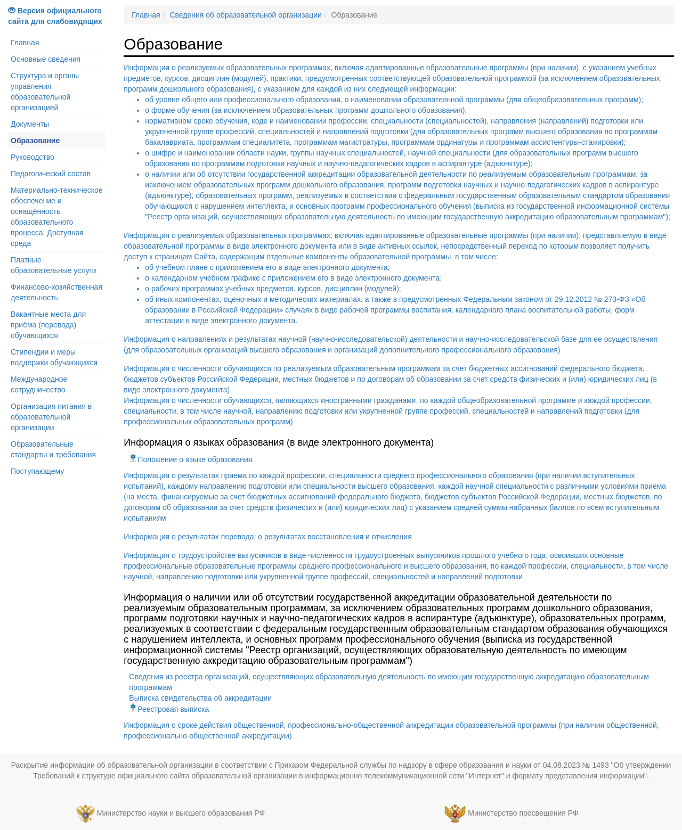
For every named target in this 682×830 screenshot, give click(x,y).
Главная (25, 42)
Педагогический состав (51, 173)
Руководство (32, 157)
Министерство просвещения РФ (523, 813)
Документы (30, 124)
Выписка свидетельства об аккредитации (200, 698)
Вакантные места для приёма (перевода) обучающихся (48, 325)
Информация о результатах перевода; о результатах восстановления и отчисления (267, 536)
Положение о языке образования (190, 459)
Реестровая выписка (169, 709)
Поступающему (37, 471)
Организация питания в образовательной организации (51, 417)
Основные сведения (45, 59)
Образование (35, 140)
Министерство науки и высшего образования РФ (181, 813)
